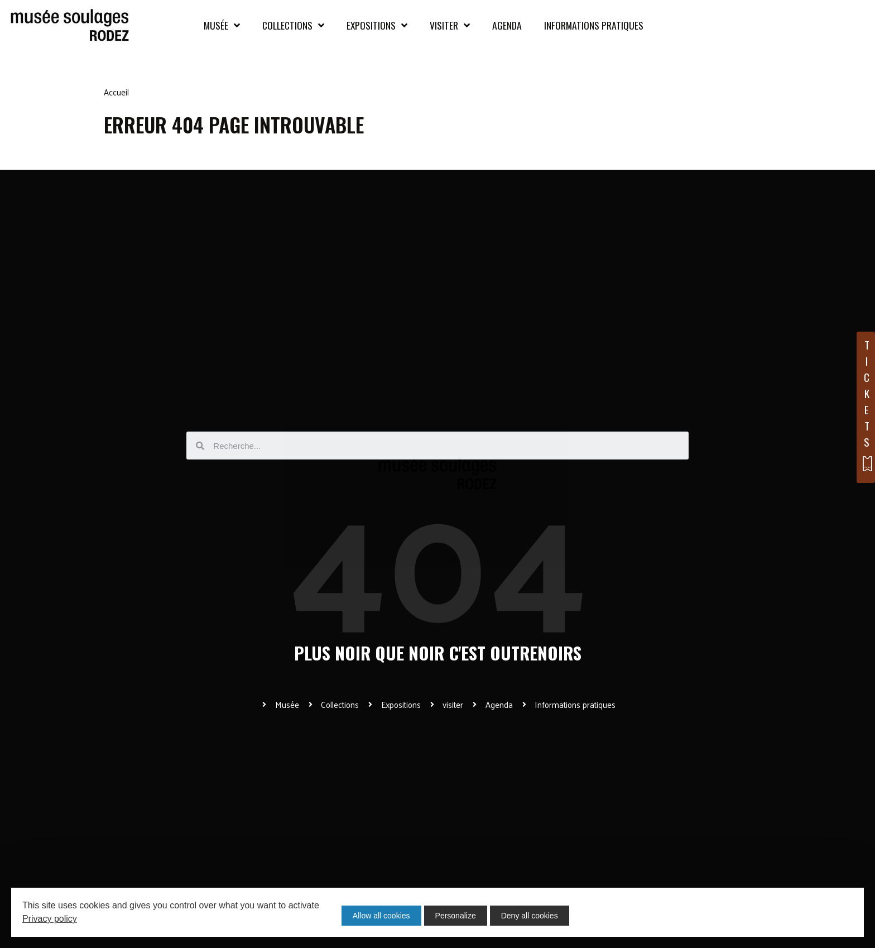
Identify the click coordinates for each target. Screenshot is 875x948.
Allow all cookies (381, 915)
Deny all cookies (535, 915)
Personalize (458, 915)
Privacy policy (49, 918)
